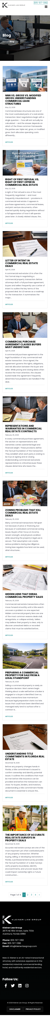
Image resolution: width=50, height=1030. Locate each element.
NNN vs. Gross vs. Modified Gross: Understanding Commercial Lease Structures (23, 100)
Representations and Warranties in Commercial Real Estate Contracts (23, 428)
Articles (9, 142)
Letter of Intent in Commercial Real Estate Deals (21, 263)
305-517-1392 (39, 8)
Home (5, 41)
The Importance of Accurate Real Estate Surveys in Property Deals (24, 837)
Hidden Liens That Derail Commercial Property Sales (24, 595)
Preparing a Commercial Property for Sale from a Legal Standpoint (22, 675)
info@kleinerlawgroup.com (23, 946)
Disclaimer (14, 1009)
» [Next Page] (39, 894)
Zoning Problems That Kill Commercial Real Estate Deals (23, 512)
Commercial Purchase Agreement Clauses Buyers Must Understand (23, 344)
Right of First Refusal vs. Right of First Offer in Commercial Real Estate (22, 182)
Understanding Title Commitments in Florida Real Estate (24, 756)
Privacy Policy (33, 1009)
